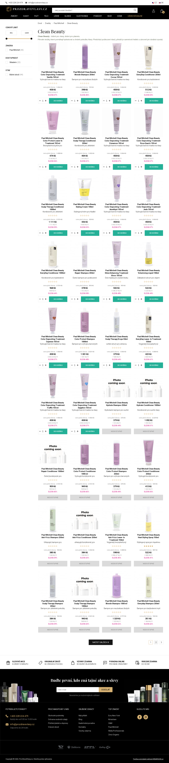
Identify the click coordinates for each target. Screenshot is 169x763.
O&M (110, 723)
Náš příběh (83, 716)
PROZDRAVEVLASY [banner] (26, 9)
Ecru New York (114, 716)
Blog (80, 719)
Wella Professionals (116, 731)
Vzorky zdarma (85, 731)
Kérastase (112, 719)
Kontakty (82, 727)
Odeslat (105, 689)
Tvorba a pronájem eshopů (143, 759)
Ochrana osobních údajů (57, 719)
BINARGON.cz (158, 759)
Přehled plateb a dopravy (58, 723)
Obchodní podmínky (56, 716)
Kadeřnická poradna (87, 723)
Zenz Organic (113, 735)
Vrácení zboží (53, 727)
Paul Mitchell (59, 23)
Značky (48, 23)
